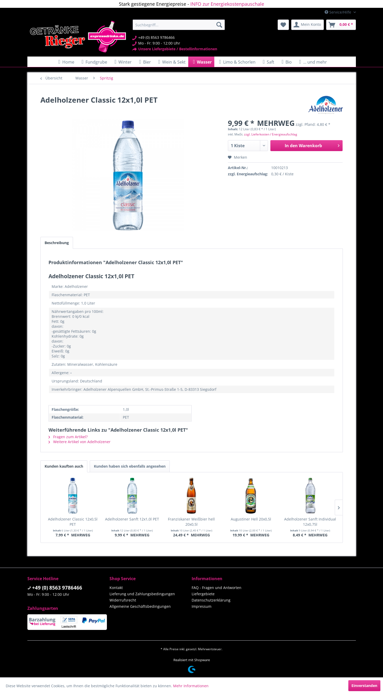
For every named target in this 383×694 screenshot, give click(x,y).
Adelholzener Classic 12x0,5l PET (73, 522)
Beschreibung (57, 242)
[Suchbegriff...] (179, 25)
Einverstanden (364, 685)
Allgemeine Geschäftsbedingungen (140, 606)
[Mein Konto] (307, 25)
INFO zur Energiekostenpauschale (227, 4)
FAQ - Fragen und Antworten (216, 587)
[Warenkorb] (341, 25)
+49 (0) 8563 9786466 (57, 587)
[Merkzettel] (283, 25)
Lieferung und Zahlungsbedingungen (142, 593)
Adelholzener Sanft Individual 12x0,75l (310, 522)
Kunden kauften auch (64, 466)
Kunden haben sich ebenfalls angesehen (130, 466)
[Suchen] (219, 25)
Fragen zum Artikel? (68, 436)
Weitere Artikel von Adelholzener (79, 441)
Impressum (201, 606)
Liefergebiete (203, 593)
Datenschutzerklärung (211, 600)
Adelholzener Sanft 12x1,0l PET (132, 519)
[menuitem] (179, 25)
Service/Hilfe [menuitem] (338, 12)
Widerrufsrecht (123, 600)
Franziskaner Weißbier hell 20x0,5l (191, 522)
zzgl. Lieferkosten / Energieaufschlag (270, 134)
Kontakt (116, 587)
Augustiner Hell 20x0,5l (251, 519)
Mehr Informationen (191, 685)
